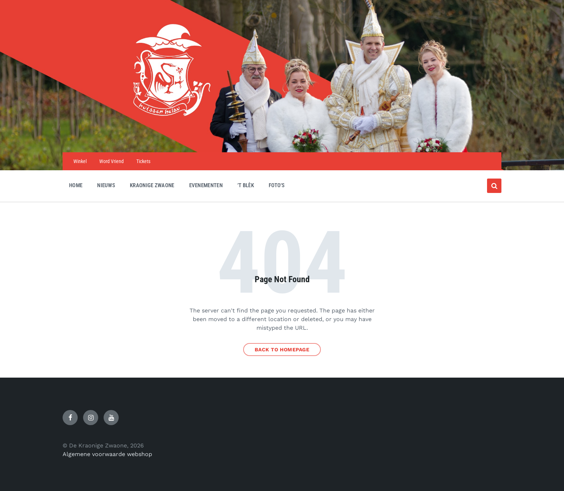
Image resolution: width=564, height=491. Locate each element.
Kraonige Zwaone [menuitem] (152, 185)
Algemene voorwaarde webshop (107, 454)
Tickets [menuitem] (143, 161)
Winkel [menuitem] (80, 161)
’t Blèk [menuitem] (245, 185)
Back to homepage (282, 349)
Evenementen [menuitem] (206, 185)
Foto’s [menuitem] (277, 185)
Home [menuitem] (75, 185)
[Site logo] (282, 138)
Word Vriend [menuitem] (111, 161)
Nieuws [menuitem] (106, 185)
